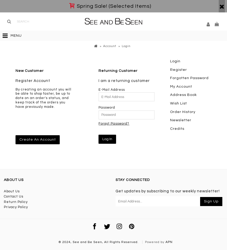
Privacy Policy (16, 207)
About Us (12, 191)
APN (168, 242)
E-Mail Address (112, 90)
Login (175, 61)
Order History (182, 112)
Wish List (178, 103)
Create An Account (37, 139)
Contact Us (13, 196)
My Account (181, 86)
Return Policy (16, 202)
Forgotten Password (189, 78)
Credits (177, 129)
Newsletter (180, 120)
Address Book (183, 95)
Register (178, 70)
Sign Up (211, 201)
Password (107, 107)
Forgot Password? (114, 123)
